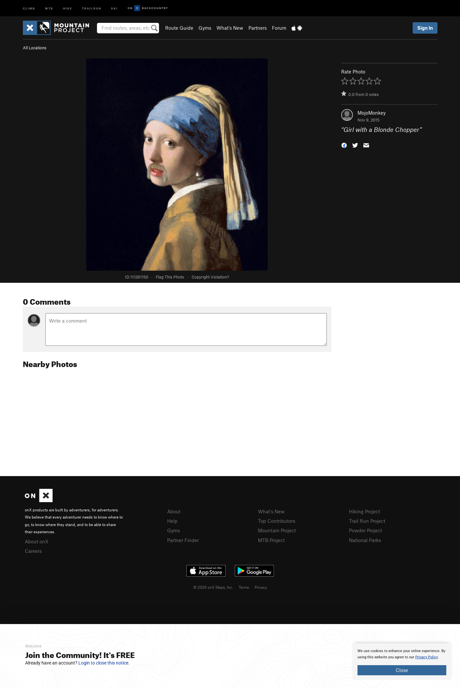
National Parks (365, 540)
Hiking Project (364, 511)
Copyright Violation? (210, 277)
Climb (29, 8)
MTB (49, 8)
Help (172, 521)
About (174, 511)
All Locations (34, 47)
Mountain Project (277, 530)
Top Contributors (276, 521)
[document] (401, 661)
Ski (114, 8)
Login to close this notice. (104, 662)
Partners (257, 28)
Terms (244, 587)
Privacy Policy (426, 657)
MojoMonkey (371, 113)
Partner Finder (183, 540)
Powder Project (365, 530)
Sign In (425, 28)
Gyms (204, 28)
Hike (67, 8)
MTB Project (271, 540)
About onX (36, 541)
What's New (229, 28)
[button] (344, 145)
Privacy (261, 587)
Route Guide (179, 28)
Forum (279, 28)
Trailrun (91, 8)
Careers (33, 551)
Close (402, 670)
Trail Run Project (367, 521)
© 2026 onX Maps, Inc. (213, 587)
